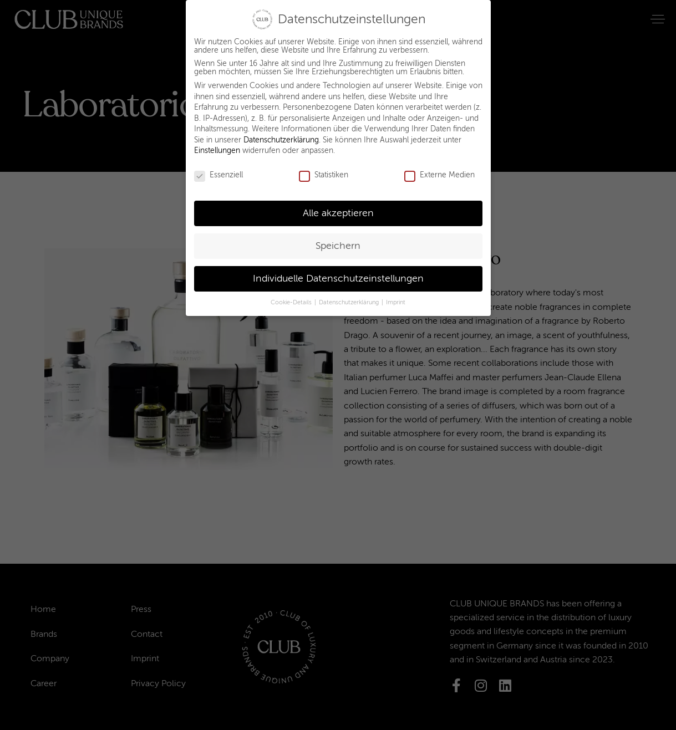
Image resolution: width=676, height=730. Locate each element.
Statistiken (323, 169)
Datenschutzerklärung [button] (349, 296)
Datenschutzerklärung (281, 133)
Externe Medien (439, 169)
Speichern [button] (338, 239)
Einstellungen (217, 144)
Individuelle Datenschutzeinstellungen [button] (338, 272)
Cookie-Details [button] (292, 296)
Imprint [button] (395, 296)
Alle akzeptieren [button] (338, 206)
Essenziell (218, 169)
